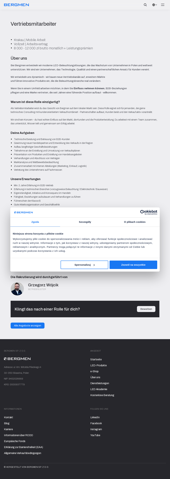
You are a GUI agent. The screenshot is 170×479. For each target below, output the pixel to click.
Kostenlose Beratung (102, 395)
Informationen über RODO (18, 435)
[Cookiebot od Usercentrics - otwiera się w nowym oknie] (142, 212)
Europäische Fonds (14, 441)
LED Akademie (98, 389)
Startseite (96, 359)
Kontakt (8, 417)
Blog (6, 423)
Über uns (95, 377)
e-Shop (94, 371)
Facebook (96, 423)
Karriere (8, 429)
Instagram (96, 429)
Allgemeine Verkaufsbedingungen (22, 453)
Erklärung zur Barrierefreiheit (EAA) (23, 447)
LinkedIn (94, 417)
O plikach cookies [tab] (134, 221)
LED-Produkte (98, 365)
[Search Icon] (145, 4)
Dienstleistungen (99, 383)
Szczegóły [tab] (85, 221)
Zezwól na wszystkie (133, 264)
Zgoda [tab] (35, 221)
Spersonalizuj (85, 264)
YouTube (95, 435)
